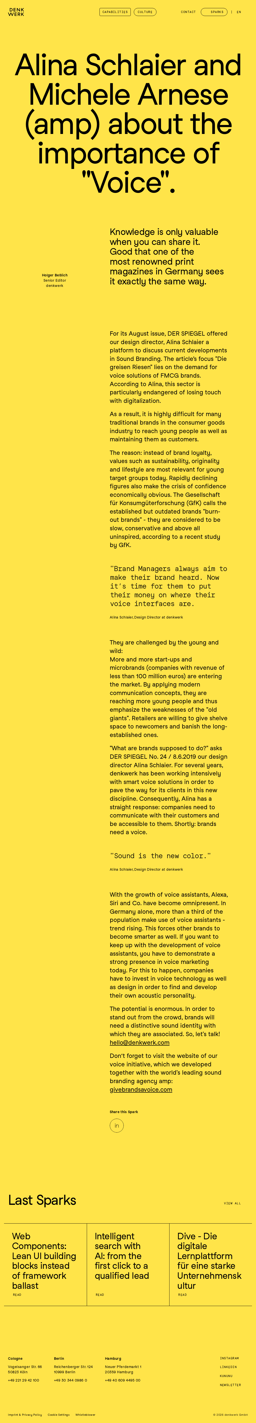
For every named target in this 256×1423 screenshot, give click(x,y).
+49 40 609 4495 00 (122, 1380)
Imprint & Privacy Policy (25, 1415)
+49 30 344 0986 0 (70, 1380)
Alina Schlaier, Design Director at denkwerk (146, 617)
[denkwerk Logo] (16, 12)
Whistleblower (85, 1415)
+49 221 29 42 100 (23, 1380)
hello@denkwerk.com (140, 1042)
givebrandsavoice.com (141, 1089)
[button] (59, 1415)
